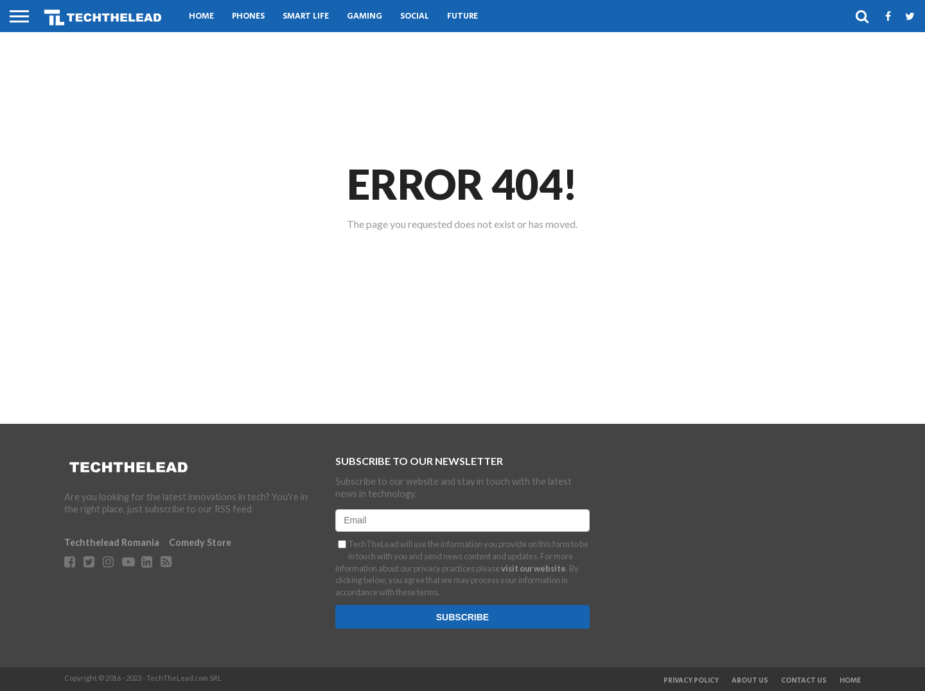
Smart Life (306, 16)
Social (414, 16)
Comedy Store (200, 542)
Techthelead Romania (111, 542)
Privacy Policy (691, 681)
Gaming (364, 16)
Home (201, 16)
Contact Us (804, 681)
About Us (750, 681)
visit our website (533, 568)
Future (462, 16)
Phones (248, 16)
